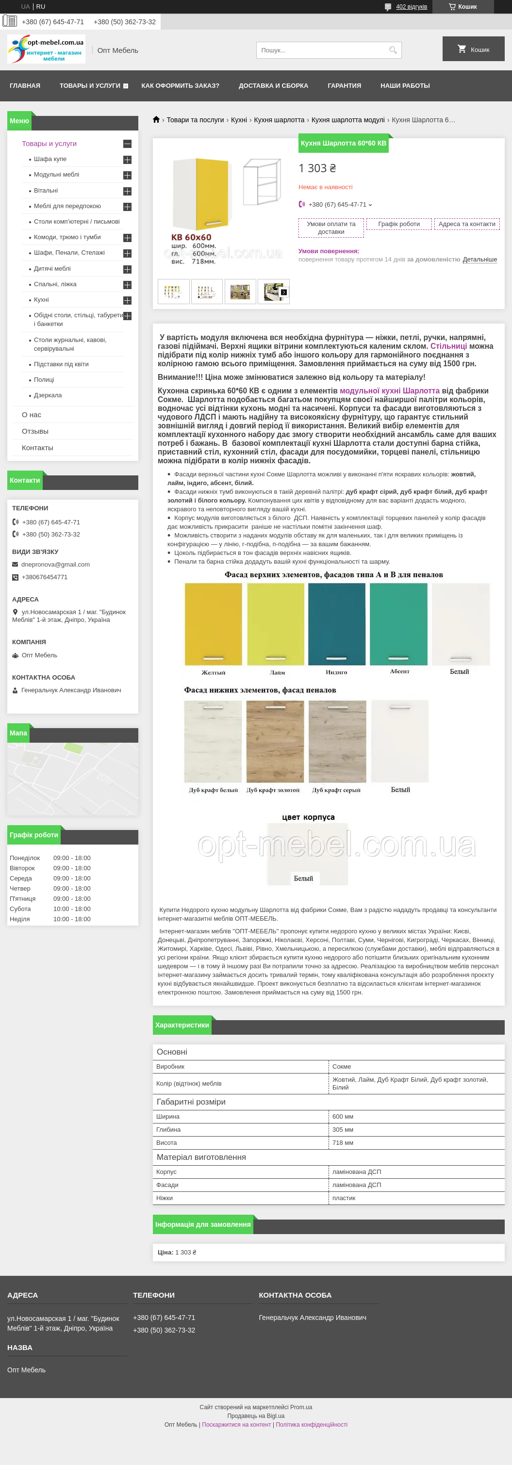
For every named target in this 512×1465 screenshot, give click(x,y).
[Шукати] (393, 50)
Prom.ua (301, 1407)
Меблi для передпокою (67, 206)
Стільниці (448, 346)
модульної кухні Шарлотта (390, 391)
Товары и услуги (90, 85)
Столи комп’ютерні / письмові (77, 221)
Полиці (44, 379)
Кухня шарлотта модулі (348, 120)
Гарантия (344, 85)
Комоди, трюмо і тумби (67, 237)
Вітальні (46, 190)
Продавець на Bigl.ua (255, 1416)
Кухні (239, 120)
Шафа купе (50, 159)
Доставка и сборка (273, 85)
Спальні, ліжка (55, 284)
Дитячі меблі (52, 268)
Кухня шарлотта (279, 120)
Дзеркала (48, 395)
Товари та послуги (195, 120)
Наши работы (405, 85)
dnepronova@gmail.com (55, 564)
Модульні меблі (56, 174)
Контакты (37, 447)
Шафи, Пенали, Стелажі (69, 252)
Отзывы (35, 431)
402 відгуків (411, 6)
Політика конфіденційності (311, 1424)
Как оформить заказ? (181, 85)
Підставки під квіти (61, 364)
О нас (31, 414)
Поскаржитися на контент (236, 1424)
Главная (25, 85)
